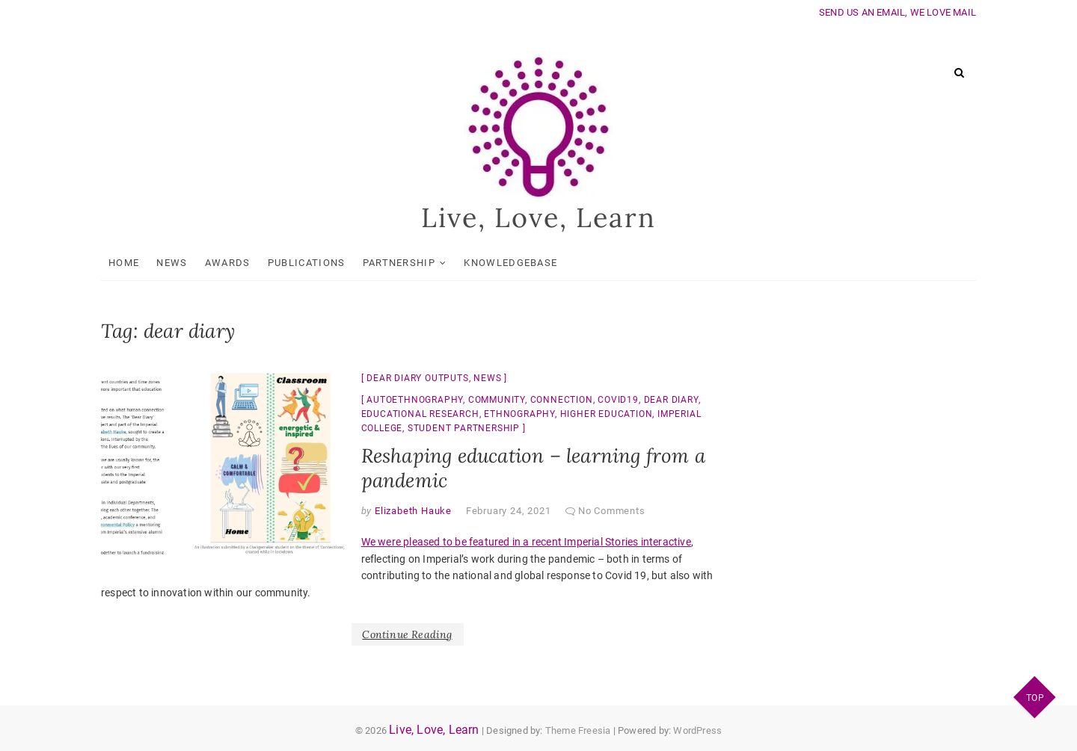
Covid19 (618, 400)
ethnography (519, 414)
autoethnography (414, 400)
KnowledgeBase (510, 262)
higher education (606, 414)
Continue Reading (407, 634)
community (496, 400)
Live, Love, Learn (538, 218)
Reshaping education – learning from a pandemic (533, 467)
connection (561, 400)
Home (123, 262)
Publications (307, 262)
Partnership (399, 262)
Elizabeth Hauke (412, 510)
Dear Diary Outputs (417, 378)
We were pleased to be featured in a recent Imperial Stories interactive (526, 542)
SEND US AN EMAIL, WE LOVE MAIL (897, 12)
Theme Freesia (578, 730)
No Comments (611, 510)
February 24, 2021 (508, 510)
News (171, 262)
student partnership (464, 428)
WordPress (697, 730)
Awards (228, 262)
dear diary (671, 400)
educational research (420, 414)
